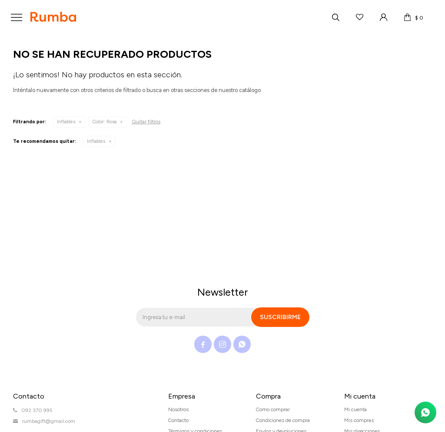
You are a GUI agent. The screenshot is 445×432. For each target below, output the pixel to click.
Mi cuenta (355, 409)
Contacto (178, 420)
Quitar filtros (146, 122)
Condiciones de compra (283, 420)
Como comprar (273, 409)
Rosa (104, 122)
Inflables (66, 122)
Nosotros (178, 409)
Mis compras (359, 420)
